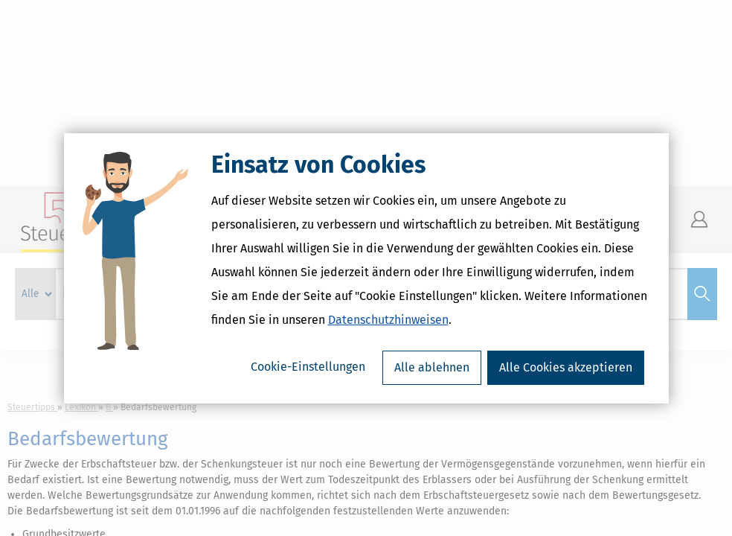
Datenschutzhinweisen (388, 320)
